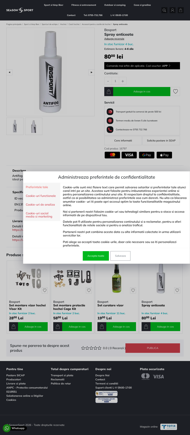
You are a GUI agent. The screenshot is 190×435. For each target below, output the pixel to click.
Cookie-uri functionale (29, 196)
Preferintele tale (25, 187)
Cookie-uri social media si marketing (27, 215)
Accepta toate (84, 255)
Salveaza (109, 255)
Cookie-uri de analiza (28, 204)
